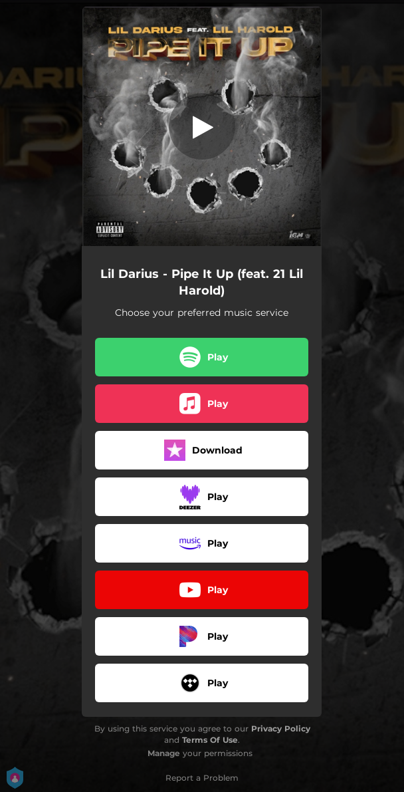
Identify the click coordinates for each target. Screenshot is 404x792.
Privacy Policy (280, 728)
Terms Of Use (210, 740)
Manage (164, 753)
